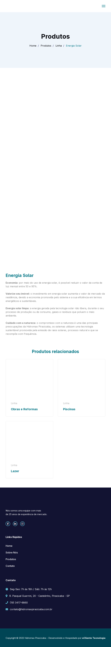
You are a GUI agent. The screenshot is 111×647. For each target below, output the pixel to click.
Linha (59, 45)
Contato (10, 565)
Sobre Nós (12, 552)
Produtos (46, 45)
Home (32, 45)
